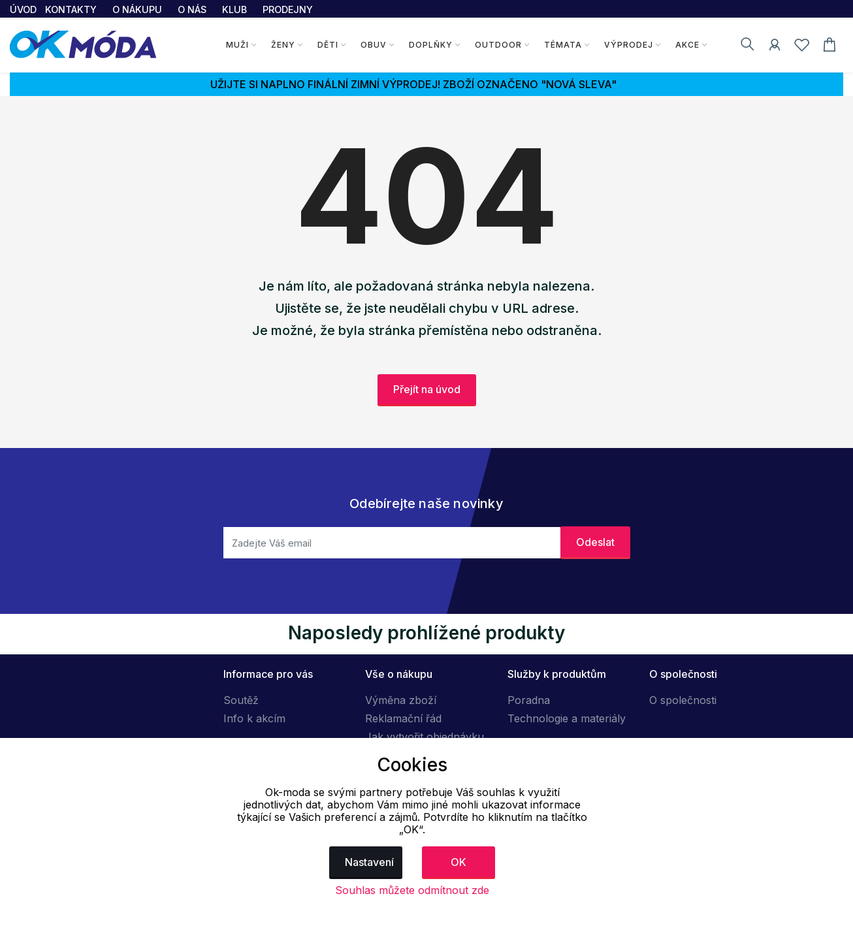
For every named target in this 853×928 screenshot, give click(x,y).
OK (458, 862)
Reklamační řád (403, 718)
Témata (563, 45)
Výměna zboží (400, 700)
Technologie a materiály (566, 718)
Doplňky (431, 45)
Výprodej (628, 45)
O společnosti (682, 700)
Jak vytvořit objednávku (424, 736)
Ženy (283, 45)
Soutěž (241, 700)
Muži (237, 45)
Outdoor (498, 45)
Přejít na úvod (426, 389)
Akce (687, 45)
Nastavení (369, 862)
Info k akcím (254, 718)
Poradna (528, 700)
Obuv (374, 45)
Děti (327, 45)
